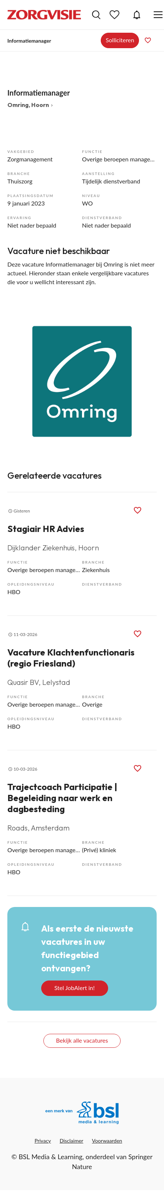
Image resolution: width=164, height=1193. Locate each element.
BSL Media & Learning (50, 1157)
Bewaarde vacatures (115, 14)
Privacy (43, 1140)
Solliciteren (120, 39)
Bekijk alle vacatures (82, 1040)
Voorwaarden (107, 1140)
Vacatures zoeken (96, 14)
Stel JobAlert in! (74, 987)
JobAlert (137, 14)
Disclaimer (71, 1140)
